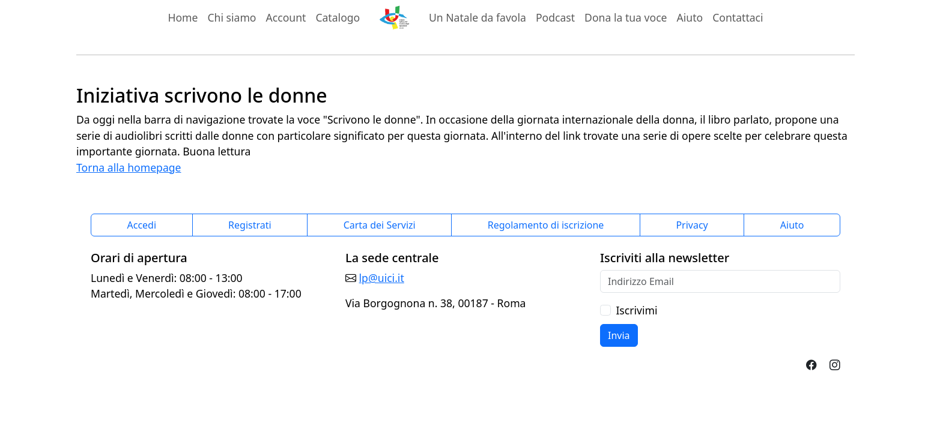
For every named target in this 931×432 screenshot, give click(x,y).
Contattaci (737, 17)
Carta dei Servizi (380, 225)
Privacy (692, 225)
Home (183, 17)
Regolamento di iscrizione (546, 225)
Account (286, 17)
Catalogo (337, 17)
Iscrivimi (636, 310)
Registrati (249, 225)
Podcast (555, 17)
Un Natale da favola (477, 17)
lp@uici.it (381, 278)
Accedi (142, 225)
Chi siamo (231, 17)
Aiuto (690, 17)
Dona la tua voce (625, 17)
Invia (619, 335)
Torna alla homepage (128, 167)
